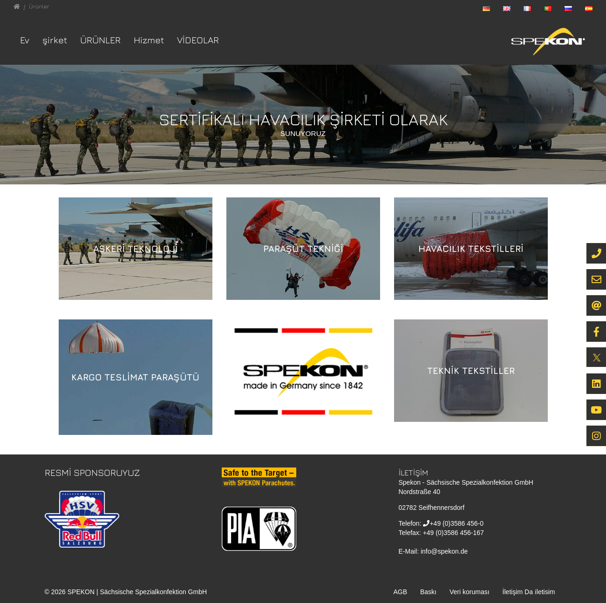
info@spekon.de (444, 551)
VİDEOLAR (198, 39)
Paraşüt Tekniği (303, 248)
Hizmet (149, 39)
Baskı (428, 592)
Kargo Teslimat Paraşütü (135, 377)
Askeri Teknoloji (135, 248)
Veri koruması (469, 592)
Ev (24, 39)
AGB (400, 592)
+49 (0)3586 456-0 (456, 523)
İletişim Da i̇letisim (529, 592)
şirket (54, 39)
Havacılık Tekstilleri (471, 248)
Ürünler (100, 39)
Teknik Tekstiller (471, 370)
